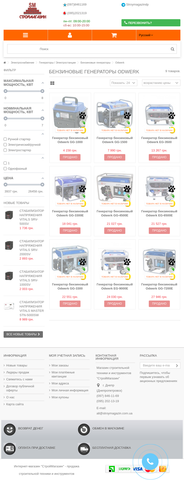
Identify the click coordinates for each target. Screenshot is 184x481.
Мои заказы (60, 365)
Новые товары (16, 203)
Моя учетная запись (67, 355)
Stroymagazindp (135, 5)
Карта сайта (14, 404)
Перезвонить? (138, 23)
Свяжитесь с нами (19, 379)
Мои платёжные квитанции (63, 374)
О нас (10, 397)
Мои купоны (60, 397)
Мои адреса (60, 383)
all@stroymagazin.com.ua (114, 413)
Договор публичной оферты (20, 388)
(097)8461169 (74, 5)
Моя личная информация (70, 390)
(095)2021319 (75, 13)
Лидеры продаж (17, 372)
